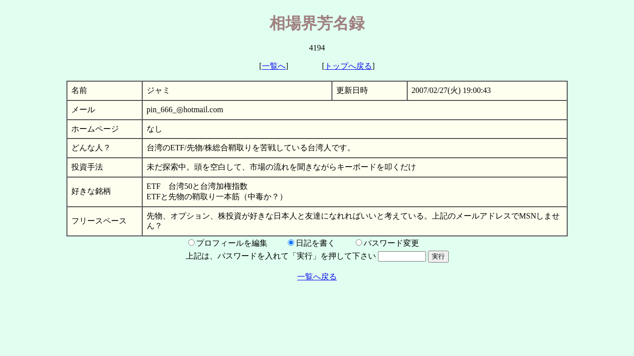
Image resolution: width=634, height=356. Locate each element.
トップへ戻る (348, 66)
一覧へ (274, 66)
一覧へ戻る (317, 276)
